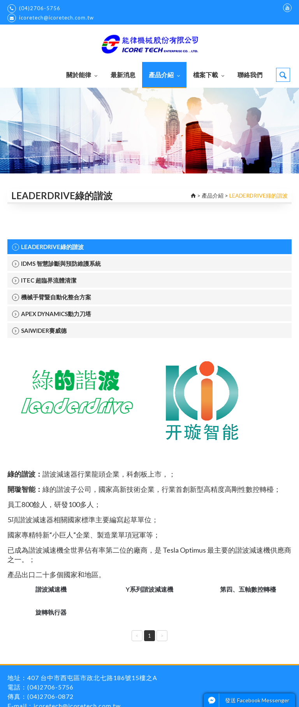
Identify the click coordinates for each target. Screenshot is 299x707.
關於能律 (81, 74)
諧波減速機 (51, 589)
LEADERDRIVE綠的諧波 (48, 247)
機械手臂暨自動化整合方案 (51, 297)
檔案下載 (208, 74)
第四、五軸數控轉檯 (248, 589)
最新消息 (123, 74)
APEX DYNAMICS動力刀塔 (51, 314)
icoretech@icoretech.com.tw (50, 18)
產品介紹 (164, 74)
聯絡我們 (249, 74)
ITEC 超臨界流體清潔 (44, 280)
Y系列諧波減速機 (149, 589)
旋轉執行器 (51, 612)
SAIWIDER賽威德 (39, 330)
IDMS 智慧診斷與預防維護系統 (56, 263)
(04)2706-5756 (33, 8)
